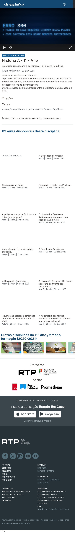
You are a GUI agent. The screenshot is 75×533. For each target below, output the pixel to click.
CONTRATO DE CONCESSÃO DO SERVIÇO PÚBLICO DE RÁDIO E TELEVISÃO (51, 500)
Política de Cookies (31, 520)
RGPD (40, 506)
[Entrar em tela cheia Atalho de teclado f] (70, 47)
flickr (35, 456)
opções (7, 98)
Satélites (6, 500)
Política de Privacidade (11, 520)
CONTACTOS (7, 488)
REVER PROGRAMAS (46, 471)
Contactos (43, 483)
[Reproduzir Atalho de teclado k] (4, 47)
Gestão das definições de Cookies (53, 509)
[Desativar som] (11, 47)
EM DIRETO (42, 468)
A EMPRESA (42, 488)
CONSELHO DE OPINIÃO (47, 494)
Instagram (20, 456)
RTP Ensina (7, 480)
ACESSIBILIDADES (9, 497)
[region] (37, 29)
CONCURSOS (43, 477)
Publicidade (64, 520)
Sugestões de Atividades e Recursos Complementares (31, 118)
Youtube (28, 456)
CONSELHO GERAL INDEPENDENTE (52, 491)
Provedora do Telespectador (16, 491)
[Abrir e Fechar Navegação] (71, 4)
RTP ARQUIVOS (8, 477)
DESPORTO (6, 468)
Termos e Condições (49, 520)
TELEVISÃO (6, 471)
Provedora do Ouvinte (13, 494)
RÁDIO (4, 474)
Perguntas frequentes (48, 480)
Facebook (5, 456)
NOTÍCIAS (6, 465)
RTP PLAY (42, 465)
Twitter (13, 456)
